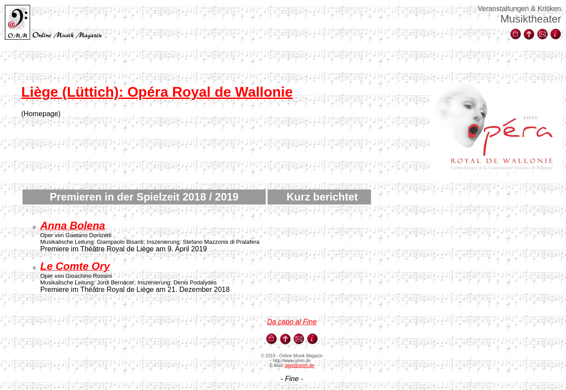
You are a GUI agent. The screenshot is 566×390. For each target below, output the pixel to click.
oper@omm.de (299, 365)
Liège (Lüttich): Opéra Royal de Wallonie (157, 92)
